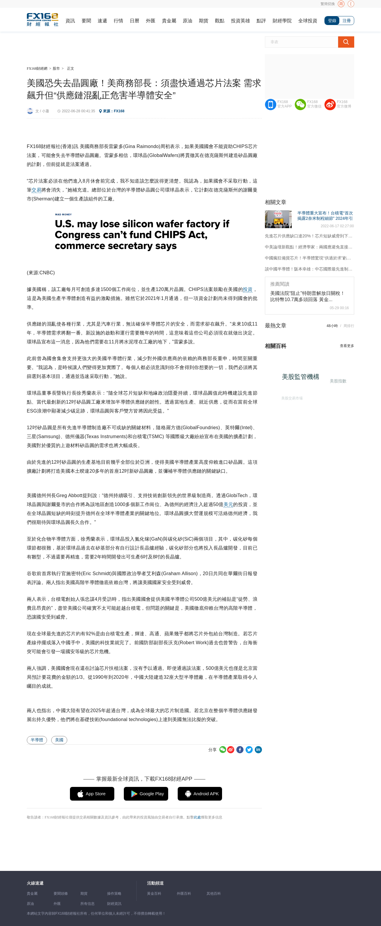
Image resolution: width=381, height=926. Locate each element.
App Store (96, 793)
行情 (118, 20)
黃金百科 (154, 893)
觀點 (219, 20)
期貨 (203, 20)
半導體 (37, 739)
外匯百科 (184, 893)
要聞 (86, 20)
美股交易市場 (290, 396)
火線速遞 (35, 883)
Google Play (152, 793)
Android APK (206, 793)
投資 (247, 289)
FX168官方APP (284, 104)
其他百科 (214, 893)
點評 (261, 20)
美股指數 (337, 380)
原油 (187, 20)
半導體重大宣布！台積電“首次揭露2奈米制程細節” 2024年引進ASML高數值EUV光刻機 (325, 218)
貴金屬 (169, 20)
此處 (197, 817)
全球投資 (307, 20)
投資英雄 (240, 20)
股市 (56, 68)
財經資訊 (114, 904)
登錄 (332, 20)
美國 (59, 739)
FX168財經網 (37, 68)
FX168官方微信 (314, 104)
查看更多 (347, 346)
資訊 (70, 20)
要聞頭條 (61, 893)
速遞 (102, 20)
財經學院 (282, 20)
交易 (36, 189)
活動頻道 (155, 883)
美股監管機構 (303, 378)
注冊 (347, 20)
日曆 (134, 20)
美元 (228, 504)
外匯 (150, 20)
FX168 (119, 111)
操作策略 (114, 893)
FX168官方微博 (344, 104)
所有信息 (87, 904)
